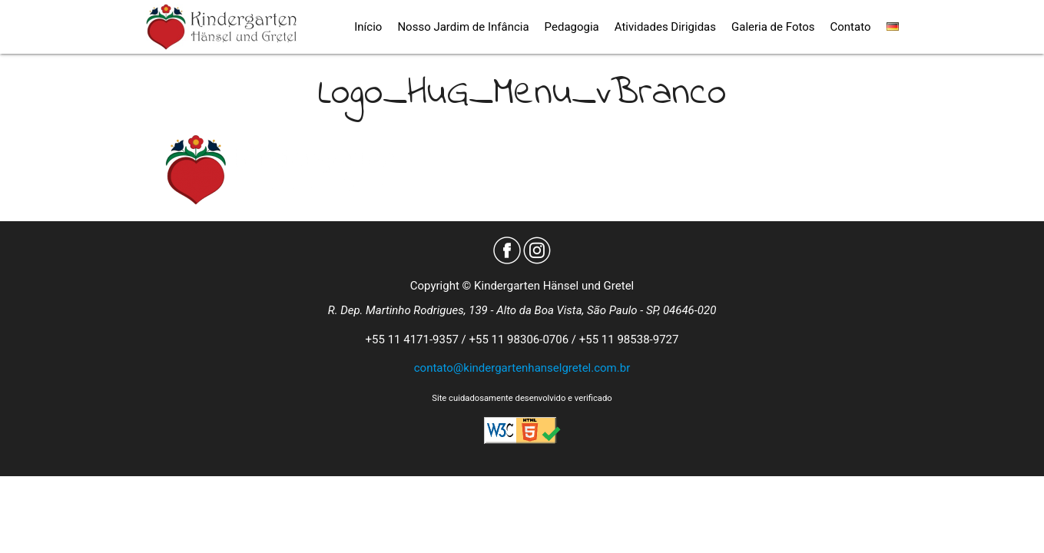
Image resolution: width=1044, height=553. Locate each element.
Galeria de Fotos (772, 27)
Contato (850, 27)
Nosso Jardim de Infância (463, 27)
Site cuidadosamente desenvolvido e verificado (522, 398)
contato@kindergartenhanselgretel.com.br (522, 368)
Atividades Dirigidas (665, 27)
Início (368, 27)
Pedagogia (572, 27)
